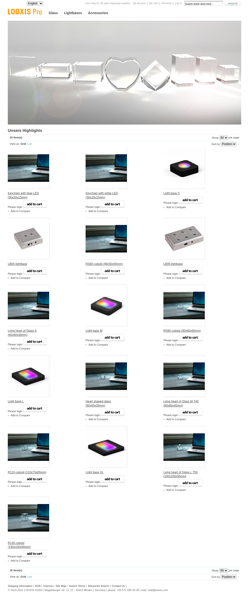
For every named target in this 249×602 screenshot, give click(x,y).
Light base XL (95, 472)
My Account (139, 3)
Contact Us (118, 585)
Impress (48, 585)
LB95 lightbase (173, 264)
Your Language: (17, 3)
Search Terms (77, 585)
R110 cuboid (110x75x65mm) (27, 472)
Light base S (171, 193)
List (29, 143)
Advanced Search (98, 585)
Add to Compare (20, 211)
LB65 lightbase (17, 264)
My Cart (153, 3)
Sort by (215, 144)
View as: (15, 143)
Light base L (16, 401)
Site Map (60, 585)
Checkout (166, 3)
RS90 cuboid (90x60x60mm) (182, 330)
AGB (38, 585)
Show (215, 137)
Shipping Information (20, 585)
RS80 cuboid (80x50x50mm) (104, 264)
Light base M (94, 330)
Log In (178, 3)
